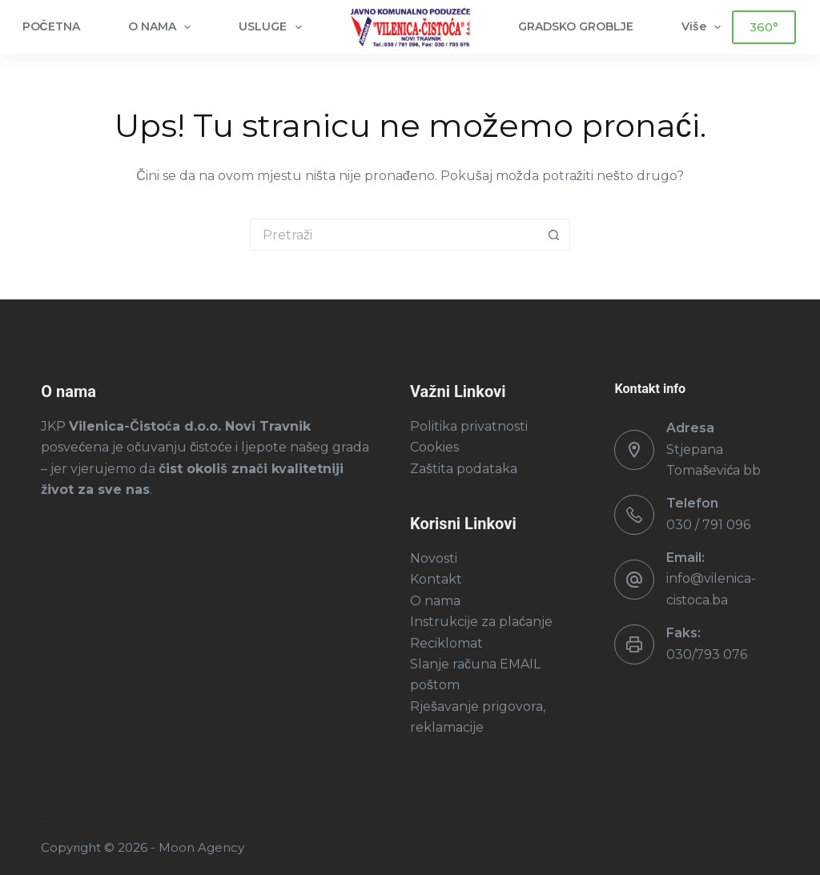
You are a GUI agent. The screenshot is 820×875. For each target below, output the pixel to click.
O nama (435, 600)
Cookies (434, 447)
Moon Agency (201, 847)
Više (704, 27)
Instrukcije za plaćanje (481, 621)
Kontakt (436, 579)
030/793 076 (706, 654)
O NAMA (163, 27)
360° (764, 26)
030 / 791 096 (708, 524)
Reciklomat (446, 643)
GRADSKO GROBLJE (575, 26)
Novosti (433, 558)
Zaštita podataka (463, 468)
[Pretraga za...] (394, 235)
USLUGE (273, 27)
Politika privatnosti (469, 426)
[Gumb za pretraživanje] (554, 235)
